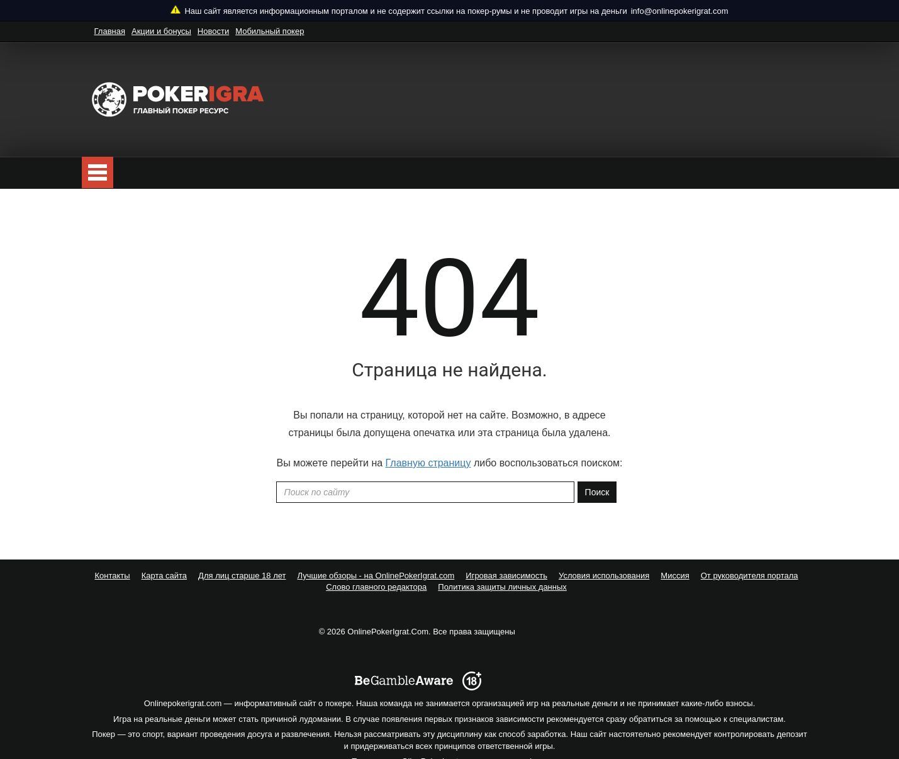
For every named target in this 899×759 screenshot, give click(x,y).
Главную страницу (428, 463)
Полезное (556, 172)
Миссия (675, 575)
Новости (213, 31)
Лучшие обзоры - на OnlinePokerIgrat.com (376, 575)
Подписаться (737, 173)
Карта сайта (164, 575)
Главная (109, 31)
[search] (802, 172)
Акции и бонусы (161, 31)
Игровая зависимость (506, 575)
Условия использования (604, 575)
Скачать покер (219, 172)
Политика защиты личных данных (502, 587)
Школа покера (480, 172)
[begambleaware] (404, 630)
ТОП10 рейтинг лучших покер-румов (348, 172)
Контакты (112, 575)
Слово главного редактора (376, 587)
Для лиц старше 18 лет (242, 575)
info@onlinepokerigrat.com (680, 11)
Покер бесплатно (131, 172)
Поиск (597, 492)
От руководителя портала (749, 575)
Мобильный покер (269, 31)
